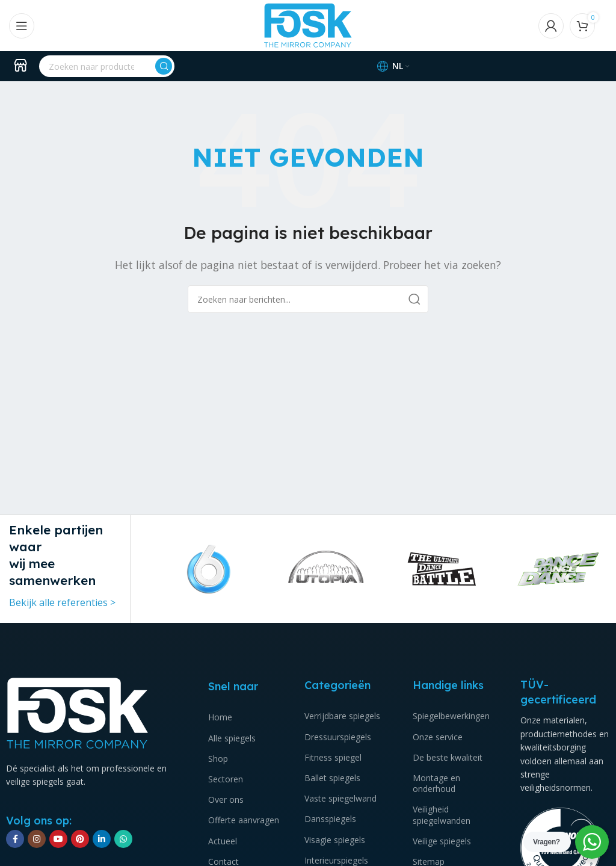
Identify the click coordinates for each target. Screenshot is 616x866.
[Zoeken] (106, 66)
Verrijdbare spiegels (342, 716)
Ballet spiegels (332, 778)
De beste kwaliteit (447, 757)
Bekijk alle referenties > (62, 602)
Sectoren (225, 779)
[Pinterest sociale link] (80, 839)
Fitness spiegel (333, 757)
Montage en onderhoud (436, 783)
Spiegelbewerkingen (451, 716)
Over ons (226, 799)
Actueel (222, 841)
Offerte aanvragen (243, 820)
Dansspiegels (330, 818)
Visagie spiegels (334, 840)
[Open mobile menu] (21, 26)
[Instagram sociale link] (37, 839)
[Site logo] (308, 24)
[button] (156, 569)
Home (220, 717)
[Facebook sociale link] (15, 839)
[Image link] (77, 712)
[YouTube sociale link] (58, 839)
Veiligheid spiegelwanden (441, 814)
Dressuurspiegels (337, 737)
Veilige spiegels (442, 841)
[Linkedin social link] (102, 839)
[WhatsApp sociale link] (123, 839)
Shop (218, 758)
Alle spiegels (232, 738)
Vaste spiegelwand (340, 798)
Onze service (438, 737)
